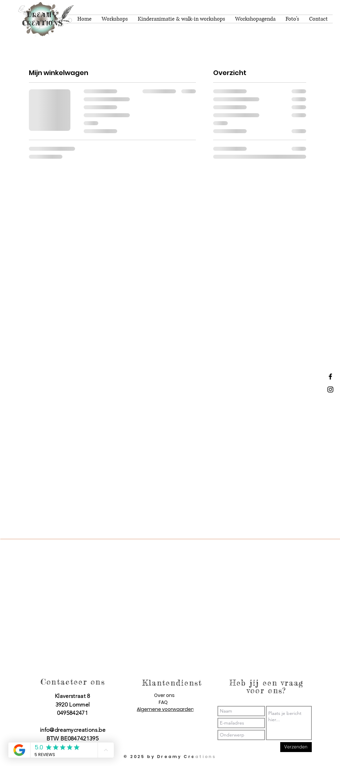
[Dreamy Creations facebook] (330, 377)
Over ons (164, 695)
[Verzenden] (296, 747)
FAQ (163, 702)
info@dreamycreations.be (72, 729)
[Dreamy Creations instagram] (330, 389)
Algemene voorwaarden (165, 709)
